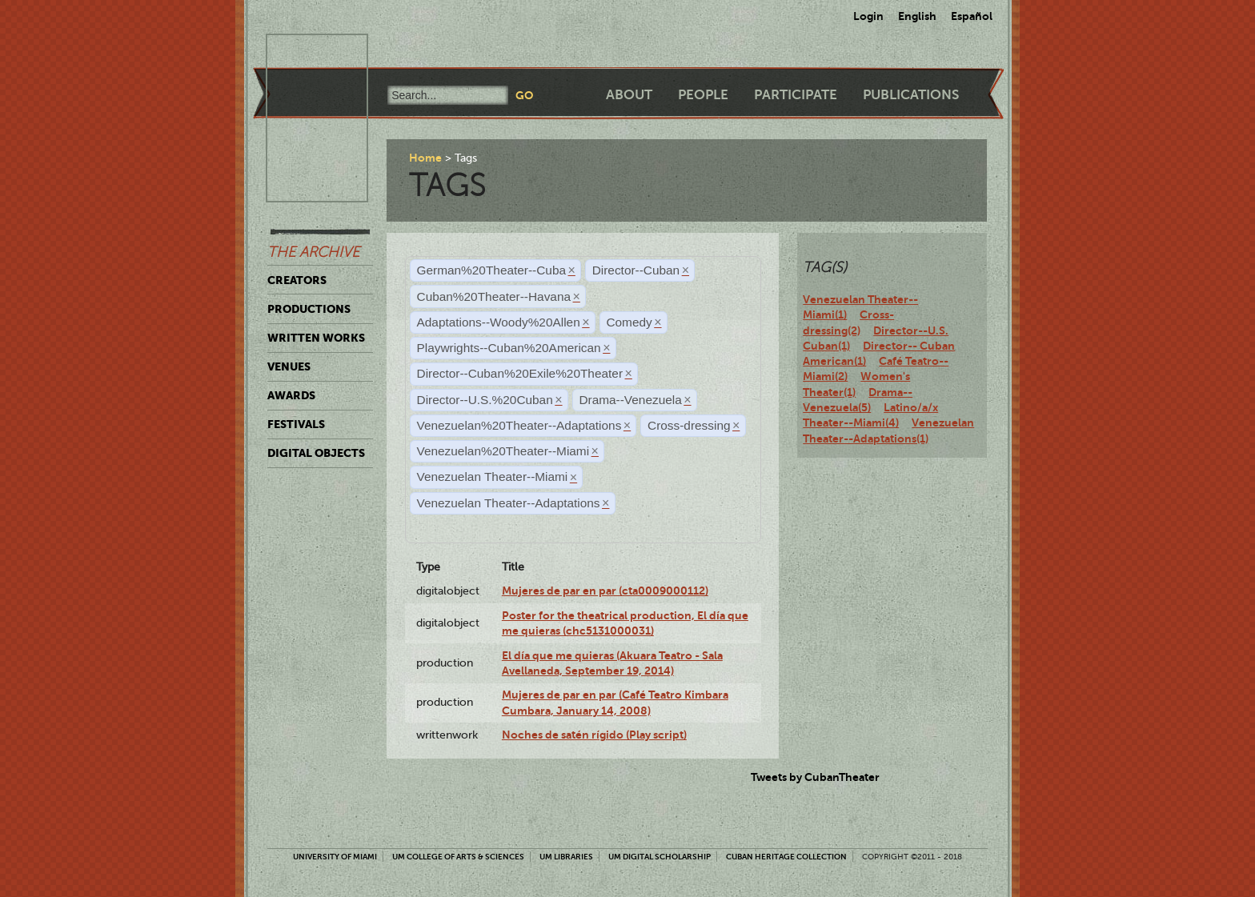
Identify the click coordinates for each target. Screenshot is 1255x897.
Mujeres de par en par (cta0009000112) (605, 590)
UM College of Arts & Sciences (458, 856)
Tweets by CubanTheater (815, 777)
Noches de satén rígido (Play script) (594, 734)
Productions (309, 308)
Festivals (296, 424)
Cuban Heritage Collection (786, 856)
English (917, 16)
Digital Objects (316, 452)
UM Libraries (566, 856)
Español (971, 16)
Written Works (316, 337)
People (703, 94)
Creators (297, 280)
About (629, 94)
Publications (911, 94)
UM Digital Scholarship (659, 856)
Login (868, 16)
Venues (289, 366)
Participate (795, 94)
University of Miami (335, 856)
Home (425, 157)
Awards (291, 395)
